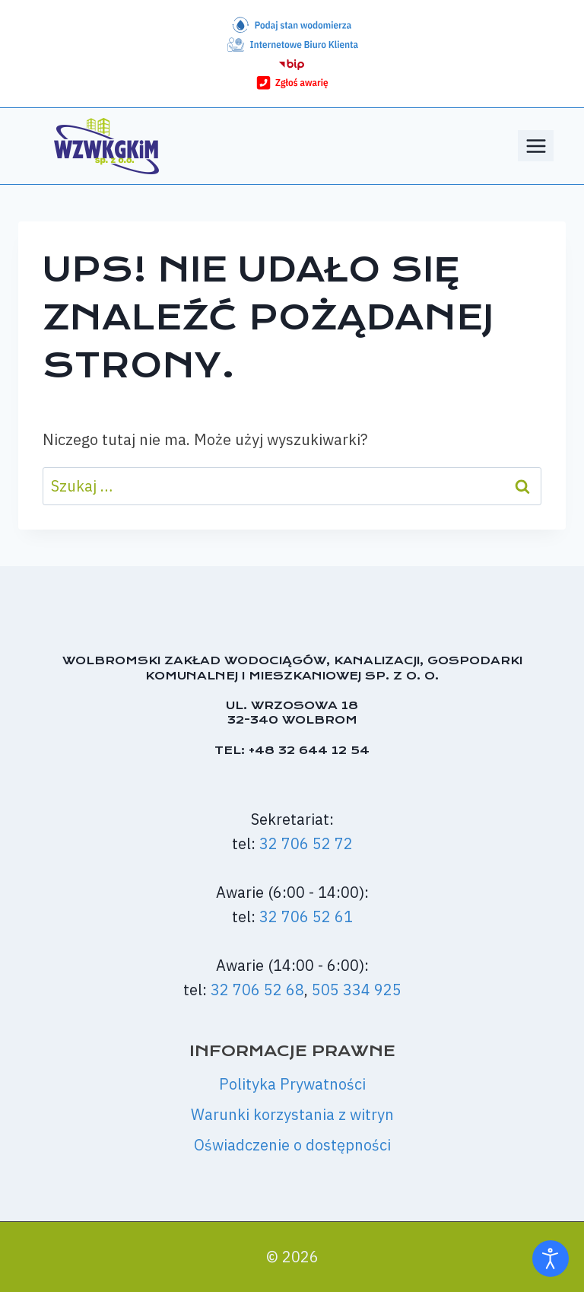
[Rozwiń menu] (536, 145)
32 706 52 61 (306, 916)
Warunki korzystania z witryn (292, 1114)
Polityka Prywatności (292, 1084)
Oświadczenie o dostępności (292, 1144)
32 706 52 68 (257, 989)
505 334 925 (357, 989)
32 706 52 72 (306, 843)
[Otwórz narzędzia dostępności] (550, 1258)
